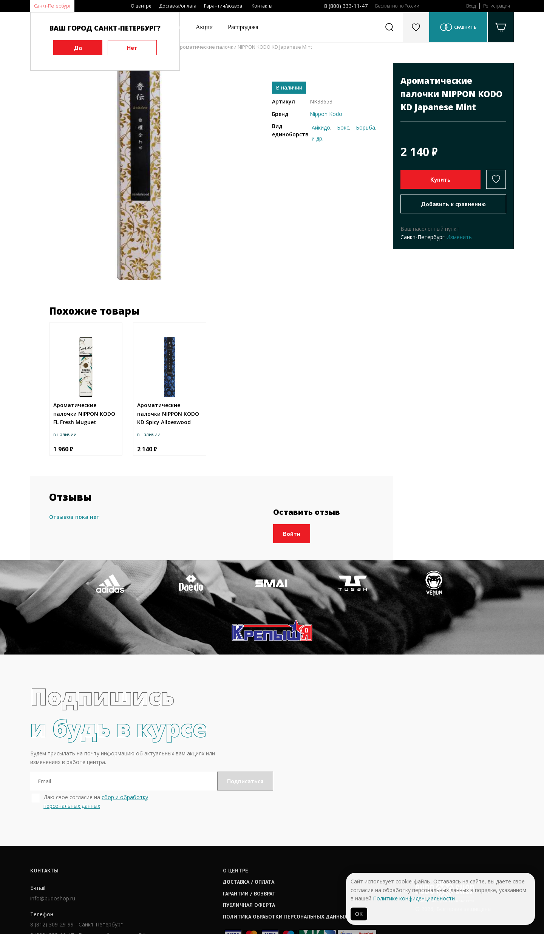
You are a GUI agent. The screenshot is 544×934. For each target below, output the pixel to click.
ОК (359, 913)
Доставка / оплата (249, 834)
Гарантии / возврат (250, 845)
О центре (141, 6)
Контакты (262, 6)
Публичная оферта (250, 857)
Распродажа (243, 27)
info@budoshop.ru (52, 850)
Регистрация (496, 6)
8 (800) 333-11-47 (346, 5)
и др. (317, 138)
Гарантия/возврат (224, 6)
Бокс (343, 127)
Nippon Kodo (326, 113)
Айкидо (321, 127)
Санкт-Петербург (52, 6)
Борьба (365, 127)
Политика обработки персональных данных (286, 868)
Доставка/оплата (177, 6)
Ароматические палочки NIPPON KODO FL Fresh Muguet (84, 413)
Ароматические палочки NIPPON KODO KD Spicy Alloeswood (168, 413)
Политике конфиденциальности (414, 898)
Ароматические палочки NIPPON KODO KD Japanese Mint (244, 46)
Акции (204, 27)
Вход (471, 6)
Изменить (459, 237)
